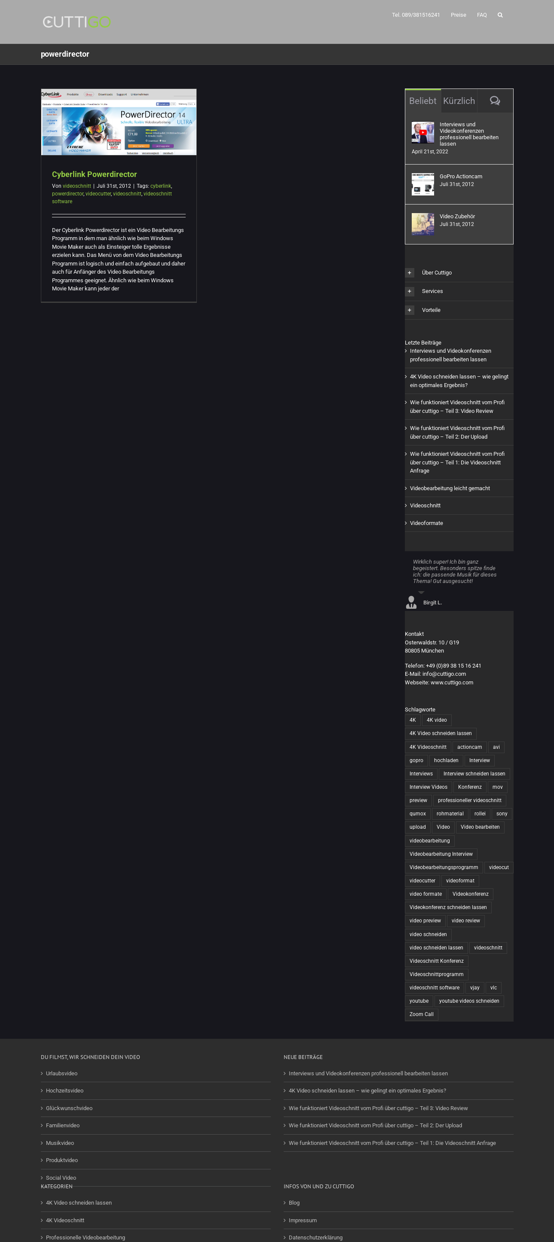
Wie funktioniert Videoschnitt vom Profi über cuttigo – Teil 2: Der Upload (375, 1125)
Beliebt (423, 101)
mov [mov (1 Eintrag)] (498, 787)
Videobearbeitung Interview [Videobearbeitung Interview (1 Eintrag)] (441, 854)
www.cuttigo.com (452, 682)
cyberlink (160, 186)
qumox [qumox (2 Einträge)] (418, 814)
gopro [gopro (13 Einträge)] (416, 760)
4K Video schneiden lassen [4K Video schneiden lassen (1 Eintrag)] (441, 733)
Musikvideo (60, 1143)
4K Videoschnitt (65, 1220)
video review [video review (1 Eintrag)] (466, 921)
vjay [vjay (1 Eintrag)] (475, 988)
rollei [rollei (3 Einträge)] (480, 814)
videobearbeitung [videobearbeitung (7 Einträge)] (430, 841)
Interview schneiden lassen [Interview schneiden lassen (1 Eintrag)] (474, 774)
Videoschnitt (425, 505)
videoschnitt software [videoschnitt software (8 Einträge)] (434, 988)
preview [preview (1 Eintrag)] (418, 800)
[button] (500, 14)
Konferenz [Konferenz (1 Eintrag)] (470, 787)
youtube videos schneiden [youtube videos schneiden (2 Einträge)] (469, 1001)
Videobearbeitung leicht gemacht (450, 488)
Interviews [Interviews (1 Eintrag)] (421, 774)
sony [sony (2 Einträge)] (502, 814)
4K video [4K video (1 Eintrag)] (437, 720)
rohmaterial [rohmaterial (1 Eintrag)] (450, 814)
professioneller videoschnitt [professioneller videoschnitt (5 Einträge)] (470, 800)
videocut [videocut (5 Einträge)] (499, 867)
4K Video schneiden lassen (79, 1202)
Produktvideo (62, 1160)
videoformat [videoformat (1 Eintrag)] (460, 881)
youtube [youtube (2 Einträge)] (419, 1001)
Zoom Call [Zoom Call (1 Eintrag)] (422, 1014)
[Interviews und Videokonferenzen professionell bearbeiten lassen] (423, 125)
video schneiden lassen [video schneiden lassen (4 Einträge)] (436, 948)
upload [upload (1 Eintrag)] (418, 827)
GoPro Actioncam (461, 176)
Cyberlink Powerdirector (94, 174)
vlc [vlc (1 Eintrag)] (493, 988)
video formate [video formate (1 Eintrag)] (426, 894)
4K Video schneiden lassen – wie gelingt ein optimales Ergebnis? (367, 1090)
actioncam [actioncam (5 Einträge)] (469, 747)
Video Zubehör (457, 216)
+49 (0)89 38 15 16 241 (453, 665)
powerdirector (67, 194)
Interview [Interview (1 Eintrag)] (479, 760)
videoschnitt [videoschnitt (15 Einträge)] (488, 948)
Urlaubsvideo (61, 1073)
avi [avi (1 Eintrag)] (496, 747)
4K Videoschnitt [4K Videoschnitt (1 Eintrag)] (428, 747)
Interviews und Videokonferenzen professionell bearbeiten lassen (469, 134)
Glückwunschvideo (69, 1108)
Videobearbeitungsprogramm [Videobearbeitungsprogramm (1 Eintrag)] (444, 867)
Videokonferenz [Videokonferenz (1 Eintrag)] (471, 894)
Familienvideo (63, 1125)
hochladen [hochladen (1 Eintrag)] (446, 760)
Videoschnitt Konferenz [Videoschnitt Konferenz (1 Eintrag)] (437, 961)
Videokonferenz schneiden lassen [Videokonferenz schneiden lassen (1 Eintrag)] (448, 907)
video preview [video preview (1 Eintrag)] (425, 921)
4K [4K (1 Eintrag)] (413, 720)
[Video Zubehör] (423, 217)
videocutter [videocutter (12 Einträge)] (422, 881)
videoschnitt (77, 186)
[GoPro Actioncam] (423, 177)
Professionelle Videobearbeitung (85, 1237)
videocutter (98, 194)
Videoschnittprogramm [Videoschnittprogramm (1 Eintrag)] (437, 974)
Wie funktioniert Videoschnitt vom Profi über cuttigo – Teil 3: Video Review (378, 1108)
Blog (294, 1202)
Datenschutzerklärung (316, 1237)
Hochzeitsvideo (64, 1090)
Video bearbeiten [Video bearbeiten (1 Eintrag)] (480, 827)
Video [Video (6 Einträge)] (443, 827)
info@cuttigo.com (444, 674)
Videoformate (426, 523)
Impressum (303, 1220)
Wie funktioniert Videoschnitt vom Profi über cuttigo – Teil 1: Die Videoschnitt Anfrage (457, 462)
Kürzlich (459, 101)
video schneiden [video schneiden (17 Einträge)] (428, 934)
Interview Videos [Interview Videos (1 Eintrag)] (428, 787)
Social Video (61, 1178)
